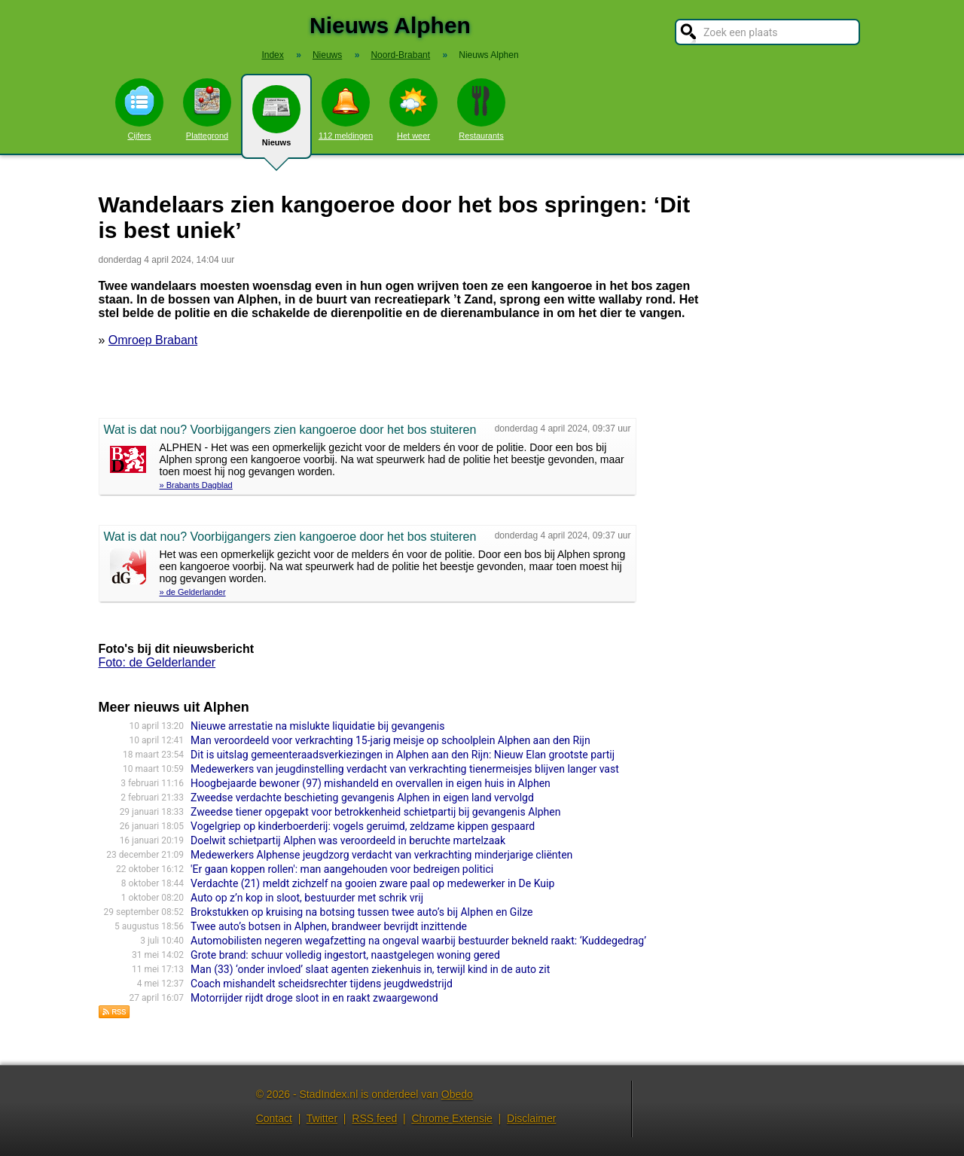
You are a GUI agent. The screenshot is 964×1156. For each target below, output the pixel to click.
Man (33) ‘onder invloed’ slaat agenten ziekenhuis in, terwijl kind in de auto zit (370, 969)
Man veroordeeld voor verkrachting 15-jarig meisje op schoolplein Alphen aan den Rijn (390, 740)
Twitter (322, 1118)
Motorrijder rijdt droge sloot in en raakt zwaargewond (314, 998)
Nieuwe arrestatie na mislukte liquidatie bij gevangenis (317, 726)
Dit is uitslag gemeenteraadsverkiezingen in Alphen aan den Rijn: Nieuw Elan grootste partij (403, 755)
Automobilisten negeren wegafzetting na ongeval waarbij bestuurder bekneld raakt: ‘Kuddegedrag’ (418, 941)
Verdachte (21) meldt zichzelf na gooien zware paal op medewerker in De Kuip (372, 883)
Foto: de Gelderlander (157, 662)
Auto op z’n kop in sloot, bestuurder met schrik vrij (307, 898)
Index (272, 55)
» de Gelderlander (193, 591)
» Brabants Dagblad (196, 485)
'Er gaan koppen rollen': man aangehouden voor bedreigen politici (342, 869)
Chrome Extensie (451, 1118)
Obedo (457, 1094)
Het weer (413, 109)
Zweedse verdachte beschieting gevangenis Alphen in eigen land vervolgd (362, 798)
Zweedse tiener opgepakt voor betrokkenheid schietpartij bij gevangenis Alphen (375, 812)
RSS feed (374, 1118)
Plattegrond (207, 109)
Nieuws (276, 122)
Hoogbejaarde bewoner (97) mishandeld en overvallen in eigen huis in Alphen (371, 783)
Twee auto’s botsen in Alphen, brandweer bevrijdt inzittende (329, 926)
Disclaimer (531, 1118)
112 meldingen (346, 109)
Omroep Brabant (152, 340)
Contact (274, 1118)
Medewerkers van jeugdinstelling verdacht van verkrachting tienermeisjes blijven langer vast (405, 769)
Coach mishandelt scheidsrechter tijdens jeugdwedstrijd (322, 984)
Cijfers (139, 109)
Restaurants (481, 109)
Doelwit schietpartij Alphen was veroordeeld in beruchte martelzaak (348, 840)
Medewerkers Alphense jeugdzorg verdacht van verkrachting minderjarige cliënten (381, 855)
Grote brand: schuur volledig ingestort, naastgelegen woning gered (345, 955)
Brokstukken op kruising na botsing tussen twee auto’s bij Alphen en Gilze (361, 912)
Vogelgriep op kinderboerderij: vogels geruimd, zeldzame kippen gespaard (363, 826)
